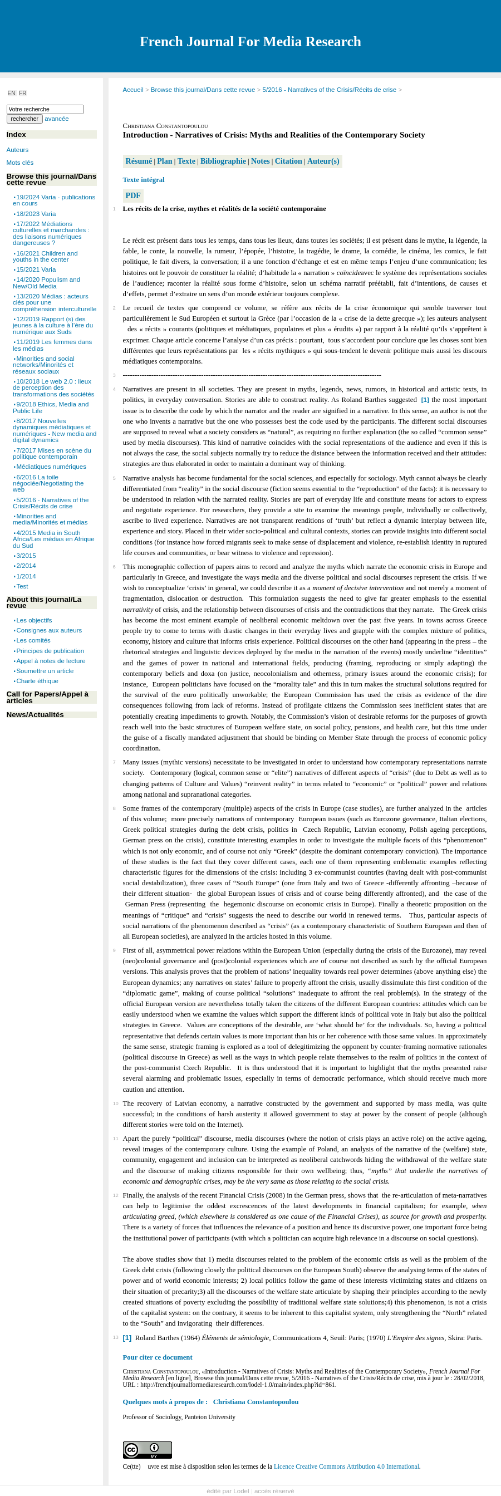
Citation (288, 160)
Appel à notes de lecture (50, 660)
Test (22, 585)
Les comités (33, 640)
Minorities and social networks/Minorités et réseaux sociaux (44, 365)
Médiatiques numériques (51, 466)
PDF (133, 195)
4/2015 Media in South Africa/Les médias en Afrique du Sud (54, 539)
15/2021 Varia (36, 269)
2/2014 (26, 565)
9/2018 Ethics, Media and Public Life (51, 407)
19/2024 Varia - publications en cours (54, 200)
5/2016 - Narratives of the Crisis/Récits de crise (330, 89)
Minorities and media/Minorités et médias (50, 519)
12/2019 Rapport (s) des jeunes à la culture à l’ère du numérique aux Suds (53, 325)
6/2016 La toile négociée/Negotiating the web (48, 483)
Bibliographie (223, 160)
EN (12, 93)
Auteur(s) (323, 160)
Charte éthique (37, 681)
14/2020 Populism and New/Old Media (46, 283)
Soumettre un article (44, 670)
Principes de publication (50, 650)
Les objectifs (34, 620)
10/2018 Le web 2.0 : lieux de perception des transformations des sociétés (54, 388)
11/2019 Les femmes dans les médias (52, 345)
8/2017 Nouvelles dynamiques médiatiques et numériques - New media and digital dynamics (54, 431)
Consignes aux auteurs (49, 630)
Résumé (139, 160)
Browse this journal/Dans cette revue (203, 89)
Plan (164, 160)
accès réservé (274, 1491)
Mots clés (20, 162)
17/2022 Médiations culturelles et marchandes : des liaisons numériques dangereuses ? (51, 233)
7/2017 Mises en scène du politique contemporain (52, 453)
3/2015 (26, 555)
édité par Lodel (228, 1491)
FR (22, 93)
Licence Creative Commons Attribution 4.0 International (346, 1466)
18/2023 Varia (36, 213)
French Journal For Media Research (250, 41)
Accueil (133, 89)
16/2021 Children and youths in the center (45, 256)
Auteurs (18, 149)
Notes (260, 160)
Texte (186, 160)
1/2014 (26, 575)
